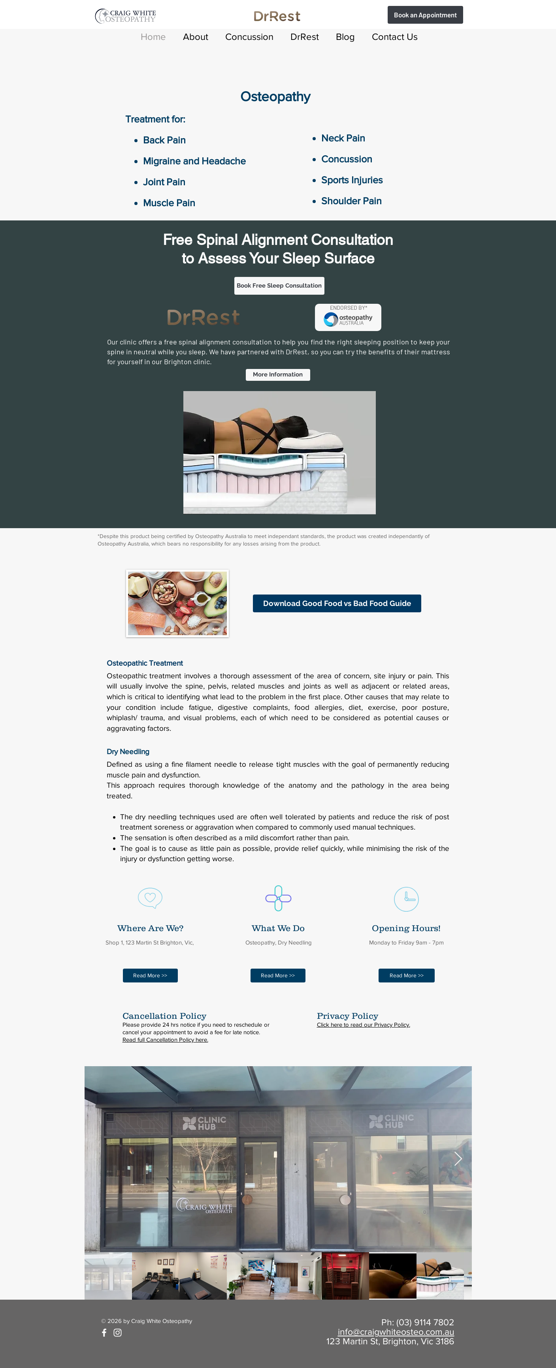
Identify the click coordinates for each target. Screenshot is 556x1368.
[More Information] (278, 375)
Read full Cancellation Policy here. (165, 1039)
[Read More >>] (150, 975)
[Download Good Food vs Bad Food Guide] (337, 603)
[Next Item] (458, 1159)
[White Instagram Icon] (117, 1332)
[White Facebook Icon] (104, 1332)
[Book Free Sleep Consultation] (279, 286)
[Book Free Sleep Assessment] (425, 15)
